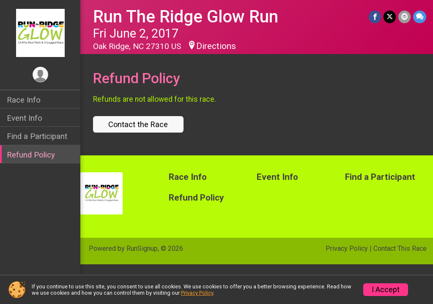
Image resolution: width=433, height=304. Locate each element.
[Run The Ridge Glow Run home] (40, 32)
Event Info (24, 118)
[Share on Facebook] (375, 17)
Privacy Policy (347, 248)
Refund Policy (31, 154)
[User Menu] (40, 74)
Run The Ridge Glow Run (185, 17)
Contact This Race (400, 248)
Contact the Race (138, 124)
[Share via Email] (404, 17)
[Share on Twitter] (390, 17)
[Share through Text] (419, 17)
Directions (216, 46)
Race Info (24, 99)
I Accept (386, 289)
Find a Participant (37, 136)
